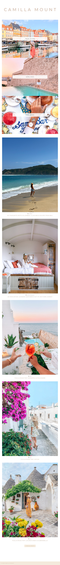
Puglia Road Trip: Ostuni (30, 459)
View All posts (30, 545)
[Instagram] (6, 555)
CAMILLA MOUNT (9, 563)
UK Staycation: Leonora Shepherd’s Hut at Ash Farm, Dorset (30, 297)
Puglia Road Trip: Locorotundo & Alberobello (30, 540)
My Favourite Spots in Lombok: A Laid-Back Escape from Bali (30, 215)
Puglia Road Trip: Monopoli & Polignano (30, 378)
